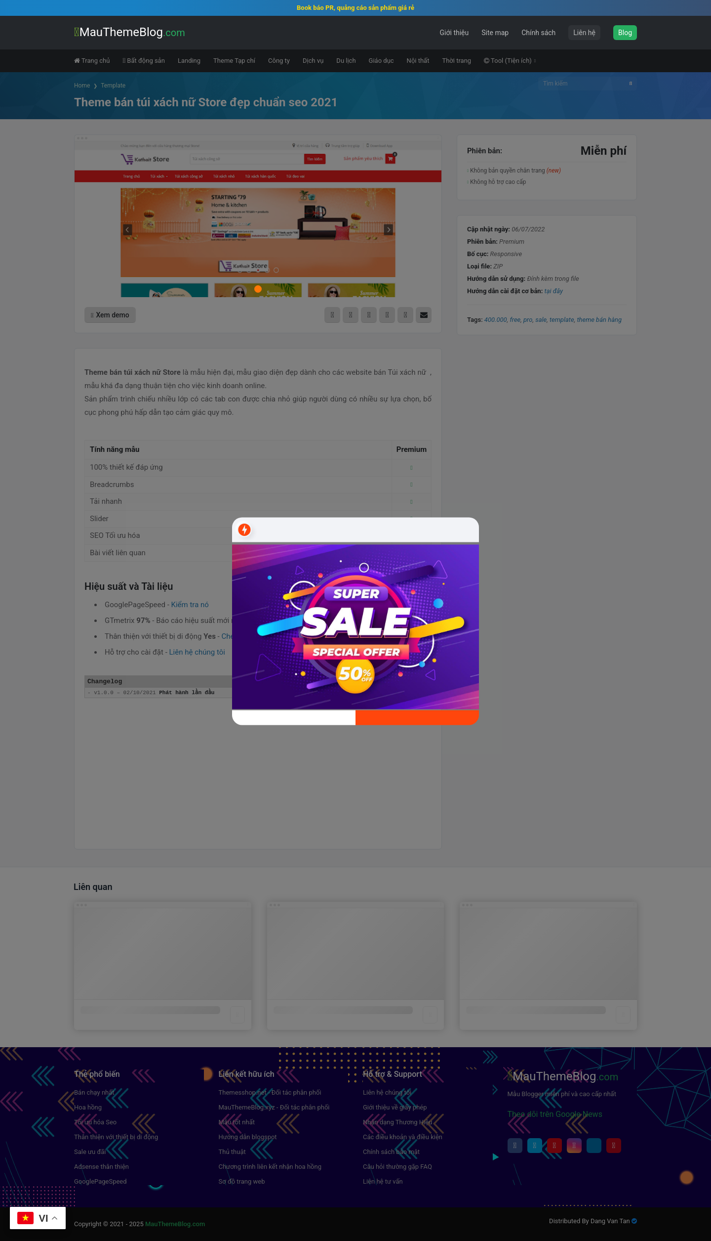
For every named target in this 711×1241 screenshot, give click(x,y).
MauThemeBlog (129, 32)
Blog (625, 33)
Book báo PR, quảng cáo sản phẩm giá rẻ (355, 7)
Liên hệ (584, 33)
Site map (495, 33)
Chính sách (538, 33)
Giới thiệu (454, 33)
